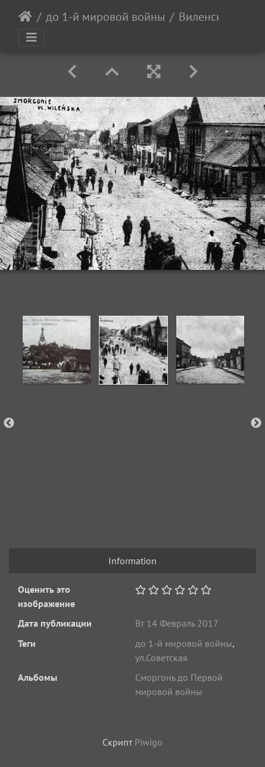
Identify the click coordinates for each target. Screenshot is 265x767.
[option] (56, 349)
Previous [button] (9, 423)
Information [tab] (132, 561)
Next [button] (256, 423)
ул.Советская (161, 658)
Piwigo (149, 742)
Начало (25, 17)
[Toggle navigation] (31, 37)
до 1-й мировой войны (105, 16)
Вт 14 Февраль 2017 (177, 623)
